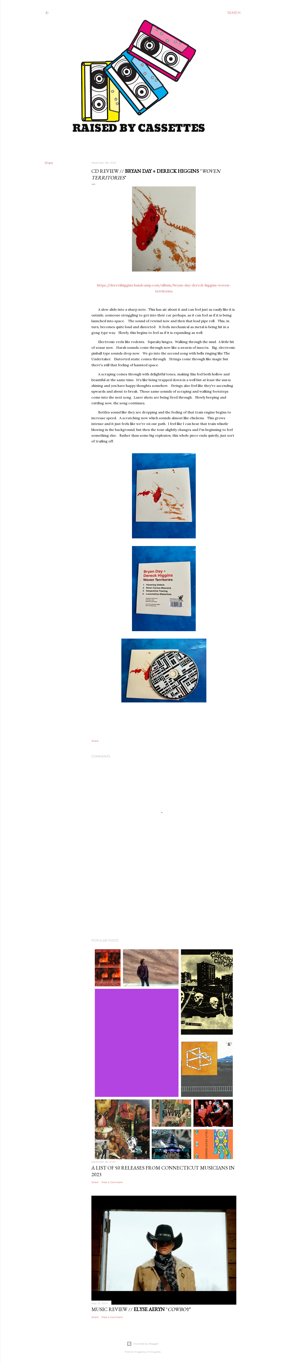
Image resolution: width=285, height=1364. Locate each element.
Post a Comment (112, 1182)
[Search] (234, 13)
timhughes (154, 1351)
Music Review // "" (141, 1309)
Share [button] (49, 163)
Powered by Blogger (143, 1343)
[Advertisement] (163, 898)
